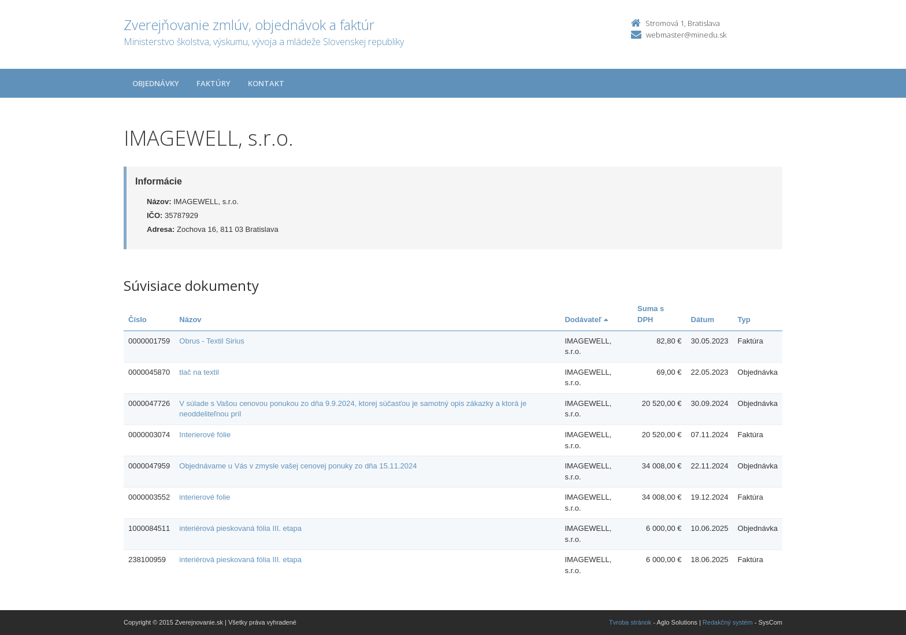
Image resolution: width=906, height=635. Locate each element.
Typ (744, 319)
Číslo (137, 319)
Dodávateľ (586, 319)
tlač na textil (199, 372)
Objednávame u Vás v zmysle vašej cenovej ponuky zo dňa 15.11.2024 (298, 466)
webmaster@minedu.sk (686, 34)
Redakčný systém (728, 622)
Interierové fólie (205, 434)
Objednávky (155, 83)
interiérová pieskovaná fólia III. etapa (240, 528)
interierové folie (204, 497)
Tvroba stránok (630, 622)
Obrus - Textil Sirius (211, 341)
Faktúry (213, 83)
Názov (190, 319)
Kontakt (266, 83)
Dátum (702, 319)
